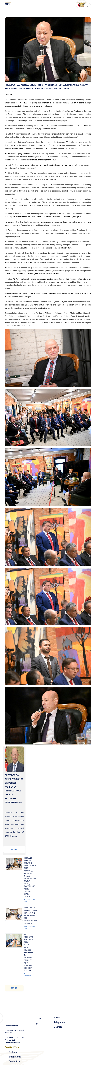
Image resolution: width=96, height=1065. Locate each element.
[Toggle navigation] (8, 4)
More (14, 849)
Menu (8, 4)
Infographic (15, 1056)
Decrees (58, 1027)
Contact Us (14, 1061)
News (57, 1017)
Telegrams (59, 1022)
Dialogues (14, 1052)
